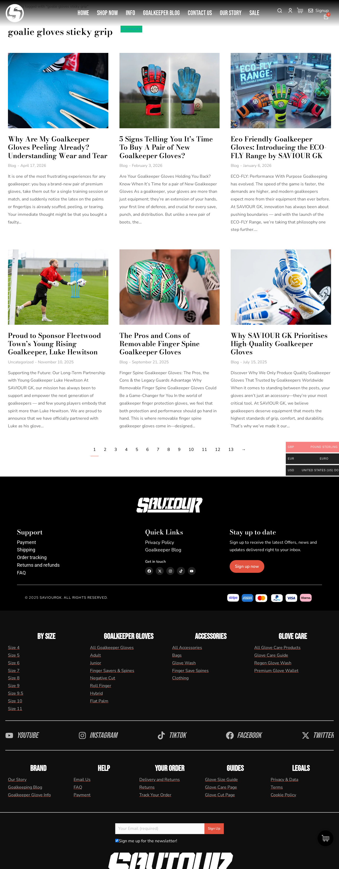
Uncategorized (21, 357)
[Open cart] (326, 17)
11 (204, 445)
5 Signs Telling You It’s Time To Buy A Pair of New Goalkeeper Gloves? (168, 144)
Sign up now (256, 562)
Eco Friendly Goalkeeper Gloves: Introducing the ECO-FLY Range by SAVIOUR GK (282, 144)
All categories (131, 28)
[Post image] (56, 89)
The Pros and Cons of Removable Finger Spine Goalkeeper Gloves (161, 339)
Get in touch (155, 557)
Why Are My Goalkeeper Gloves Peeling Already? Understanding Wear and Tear (49, 149)
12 (217, 445)
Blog (12, 171)
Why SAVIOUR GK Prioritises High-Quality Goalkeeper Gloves (282, 339)
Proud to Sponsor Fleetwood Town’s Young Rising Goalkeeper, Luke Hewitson (54, 339)
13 (231, 445)
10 (191, 445)
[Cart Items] (301, 10)
